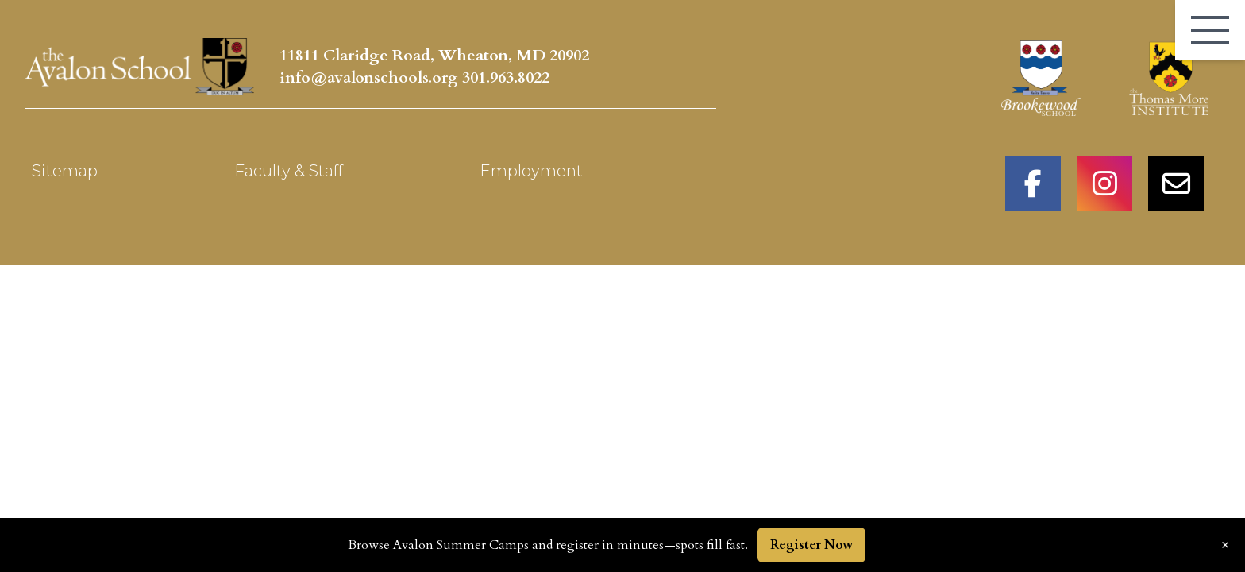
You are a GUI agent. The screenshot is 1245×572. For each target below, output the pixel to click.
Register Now (811, 545)
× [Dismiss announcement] (1225, 545)
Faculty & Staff (288, 170)
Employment (531, 170)
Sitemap (65, 170)
